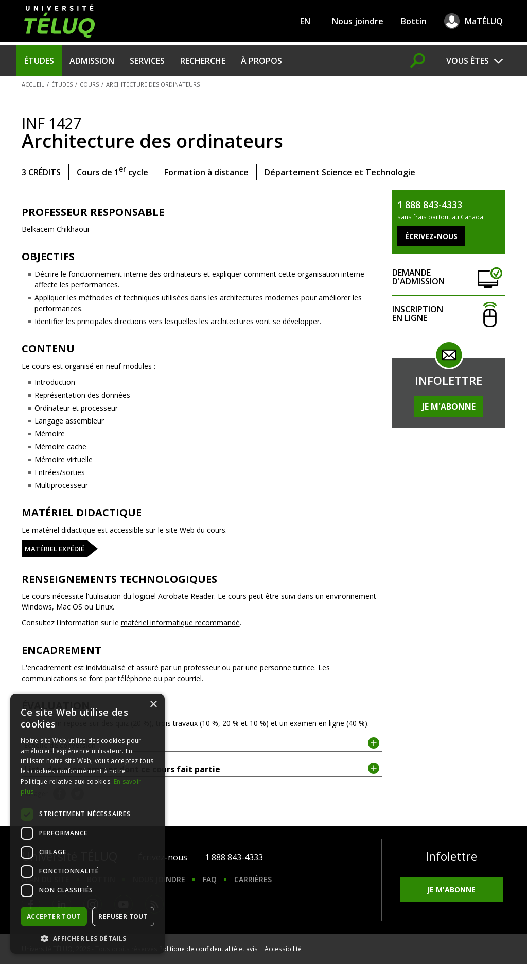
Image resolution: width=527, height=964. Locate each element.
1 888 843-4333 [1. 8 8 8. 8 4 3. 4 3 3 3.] (234, 857)
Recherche (202, 60)
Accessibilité (283, 948)
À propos (261, 60)
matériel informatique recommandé (180, 623)
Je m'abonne (449, 406)
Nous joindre (357, 21)
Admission (91, 60)
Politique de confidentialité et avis (208, 948)
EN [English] (305, 21)
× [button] (153, 704)
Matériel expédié (54, 548)
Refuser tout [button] (123, 916)
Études (39, 60)
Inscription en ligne (448, 314)
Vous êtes (467, 60)
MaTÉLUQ (484, 21)
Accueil (33, 84)
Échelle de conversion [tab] (202, 744)
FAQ (210, 879)
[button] (87, 938)
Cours (89, 84)
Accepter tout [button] (54, 916)
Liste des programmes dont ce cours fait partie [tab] (202, 769)
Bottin (414, 21)
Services (147, 60)
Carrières (253, 879)
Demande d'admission (448, 277)
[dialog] (87, 824)
